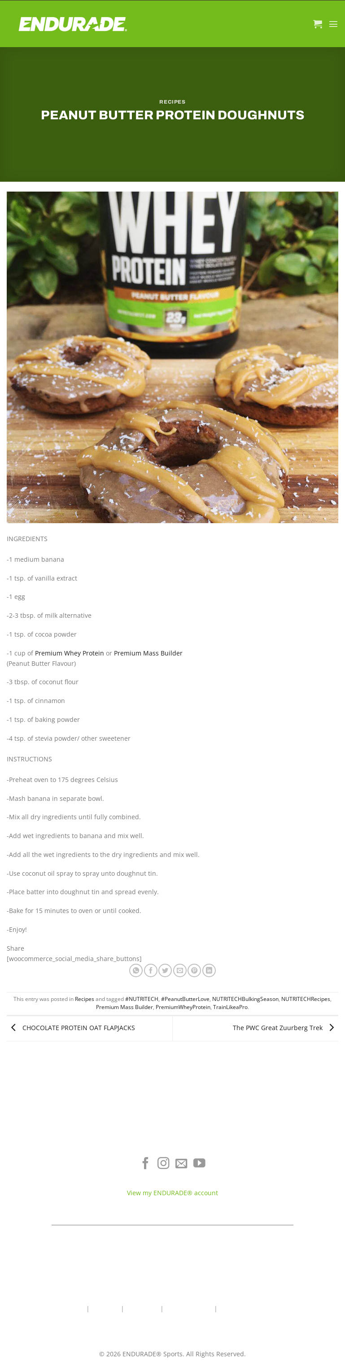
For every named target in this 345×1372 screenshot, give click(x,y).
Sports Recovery (58, 1187)
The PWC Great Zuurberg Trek (285, 1027)
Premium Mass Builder (148, 653)
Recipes (172, 102)
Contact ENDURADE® (287, 1187)
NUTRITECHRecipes (305, 999)
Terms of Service (287, 1173)
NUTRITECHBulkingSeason (245, 999)
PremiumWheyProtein (183, 1007)
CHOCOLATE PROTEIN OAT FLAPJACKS (71, 1027)
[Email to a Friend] (180, 970)
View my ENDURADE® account (172, 1192)
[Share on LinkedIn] (209, 970)
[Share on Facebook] (150, 970)
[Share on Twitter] (165, 970)
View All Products (57, 1200)
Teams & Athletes (287, 1200)
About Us (105, 1308)
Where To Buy (287, 1160)
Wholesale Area (189, 1308)
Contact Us (142, 1308)
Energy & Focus (57, 1173)
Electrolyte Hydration (57, 1160)
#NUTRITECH (141, 999)
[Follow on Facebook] (146, 1164)
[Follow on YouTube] (199, 1164)
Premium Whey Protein (69, 653)
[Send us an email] (181, 1164)
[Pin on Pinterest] (194, 970)
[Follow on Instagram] (163, 1164)
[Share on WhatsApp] (136, 970)
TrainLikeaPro (230, 1007)
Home (75, 1308)
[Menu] (333, 23)
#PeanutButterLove (185, 999)
